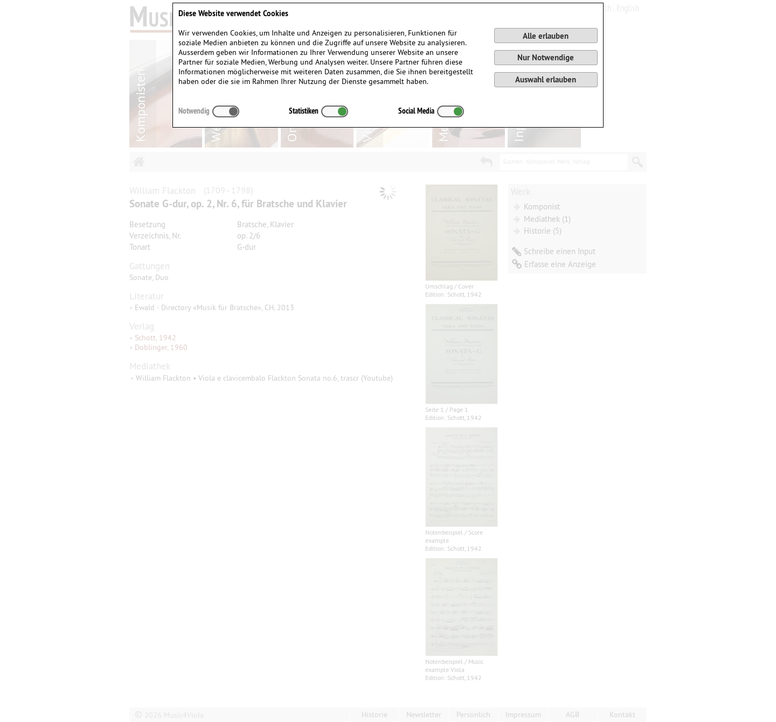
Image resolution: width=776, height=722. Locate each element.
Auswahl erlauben (545, 79)
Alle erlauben (546, 36)
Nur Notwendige (545, 57)
